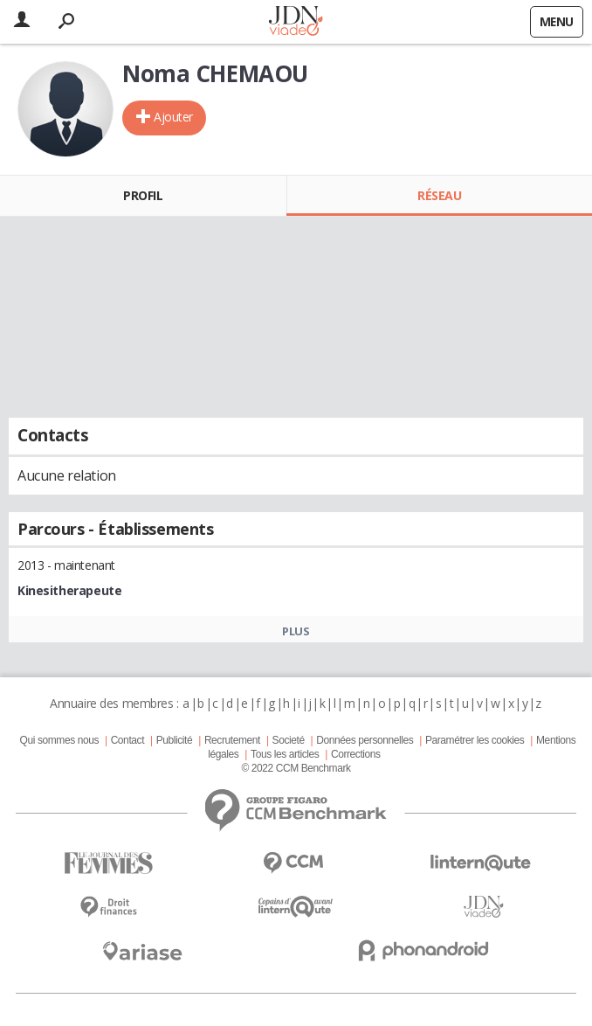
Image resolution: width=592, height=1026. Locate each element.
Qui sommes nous (59, 740)
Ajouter (173, 116)
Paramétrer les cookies (474, 740)
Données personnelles (364, 740)
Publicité (174, 740)
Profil (142, 195)
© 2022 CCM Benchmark (295, 768)
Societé (288, 740)
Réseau (439, 195)
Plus (295, 631)
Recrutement (232, 740)
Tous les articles (285, 754)
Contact (127, 740)
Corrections (356, 754)
